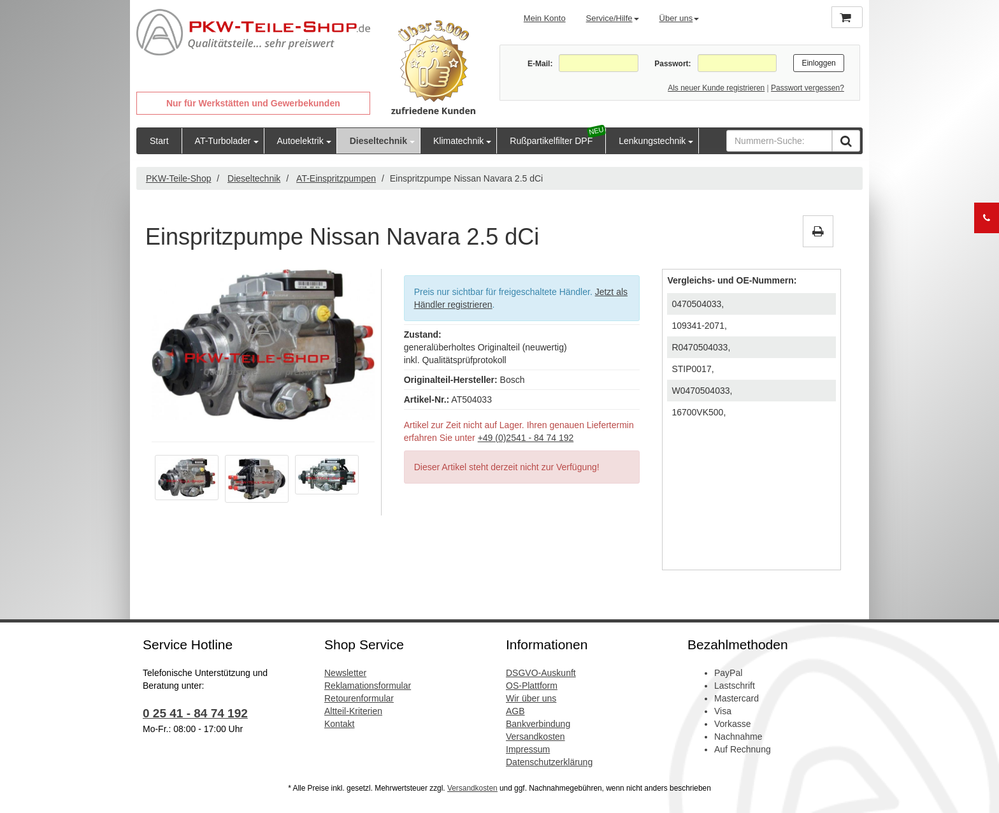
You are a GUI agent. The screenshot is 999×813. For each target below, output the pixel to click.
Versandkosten (535, 736)
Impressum (528, 749)
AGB (515, 711)
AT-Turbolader (223, 141)
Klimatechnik (458, 141)
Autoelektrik (300, 141)
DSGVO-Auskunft (541, 673)
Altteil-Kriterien (353, 711)
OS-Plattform (531, 685)
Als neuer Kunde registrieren (716, 87)
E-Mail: (540, 63)
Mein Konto (545, 18)
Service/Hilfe (612, 18)
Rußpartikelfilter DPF (551, 141)
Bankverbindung (538, 724)
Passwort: (672, 63)
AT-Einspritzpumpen (336, 178)
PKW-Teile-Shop (178, 178)
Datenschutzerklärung (549, 762)
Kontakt (339, 724)
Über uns (679, 18)
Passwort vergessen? (807, 87)
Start (159, 141)
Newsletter (345, 673)
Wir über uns (531, 698)
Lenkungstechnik (652, 141)
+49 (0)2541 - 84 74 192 (526, 438)
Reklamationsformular (367, 685)
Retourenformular (359, 698)
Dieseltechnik (378, 141)
